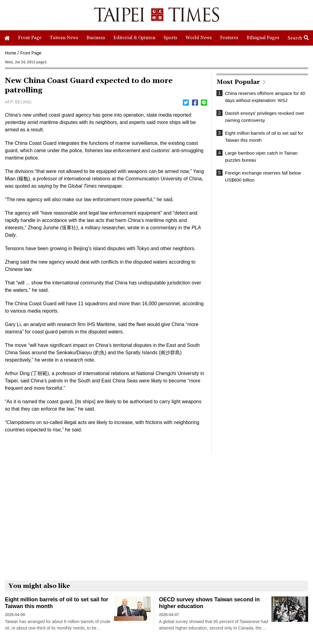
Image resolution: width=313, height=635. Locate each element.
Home (10, 53)
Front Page (30, 53)
